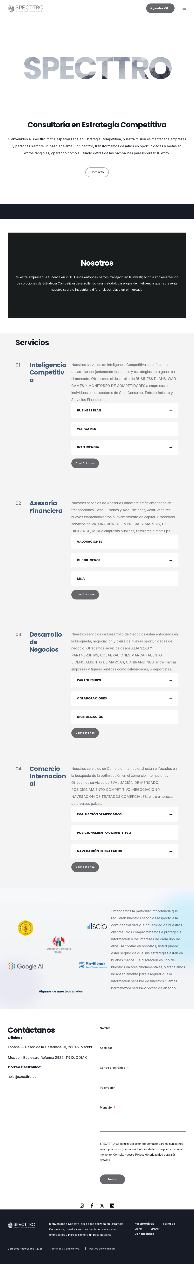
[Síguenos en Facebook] (92, 1210)
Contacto (97, 172)
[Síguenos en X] (102, 1210)
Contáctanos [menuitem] (144, 1237)
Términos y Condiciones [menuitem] (64, 1253)
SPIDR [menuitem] (154, 1232)
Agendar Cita (160, 8)
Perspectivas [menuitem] (144, 1227)
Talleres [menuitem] (169, 1227)
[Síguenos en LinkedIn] (112, 1210)
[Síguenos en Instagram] (82, 1210)
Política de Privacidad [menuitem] (102, 1253)
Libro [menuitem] (138, 1232)
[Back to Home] (27, 11)
